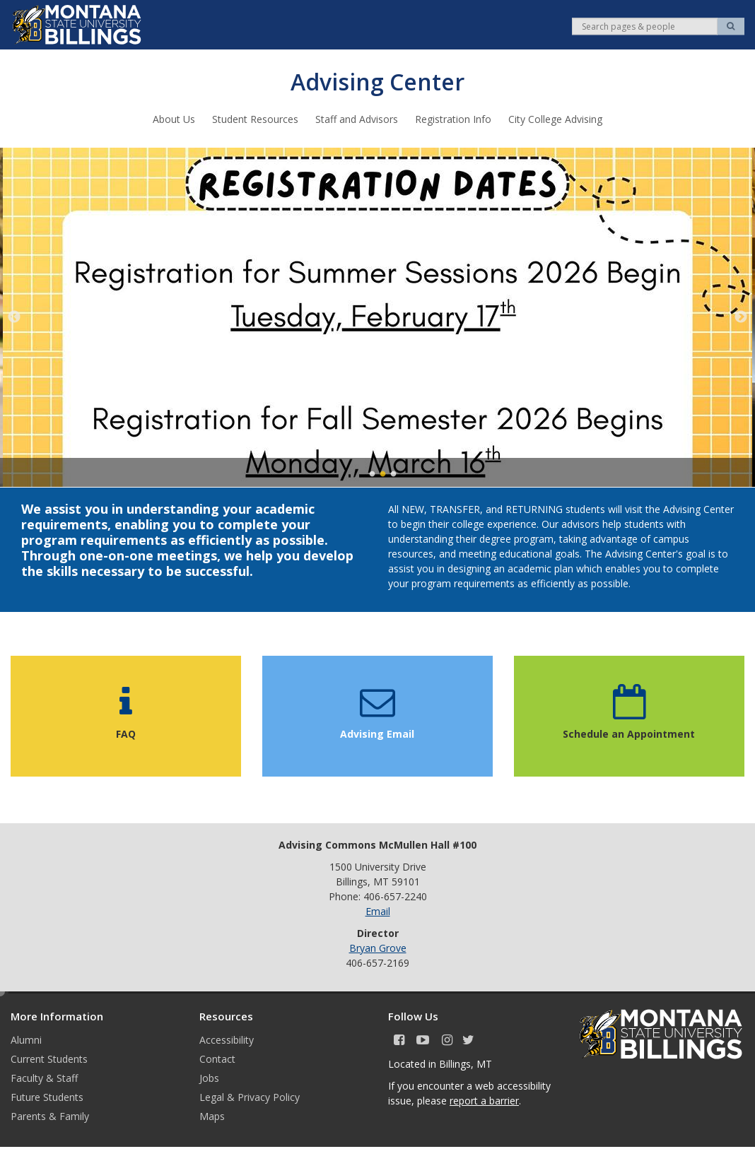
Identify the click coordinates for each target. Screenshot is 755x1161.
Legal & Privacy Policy (249, 1096)
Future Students (47, 1096)
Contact (217, 1058)
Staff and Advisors (356, 118)
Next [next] (741, 317)
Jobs (209, 1077)
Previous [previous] (14, 317)
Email (377, 910)
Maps (212, 1115)
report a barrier (484, 1100)
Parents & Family (50, 1115)
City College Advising (555, 118)
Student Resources (255, 118)
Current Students (49, 1058)
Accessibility (226, 1039)
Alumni (26, 1039)
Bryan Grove (377, 947)
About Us (174, 118)
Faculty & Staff (44, 1077)
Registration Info (453, 118)
